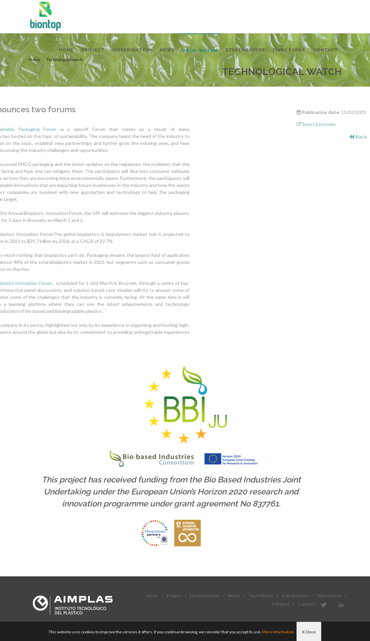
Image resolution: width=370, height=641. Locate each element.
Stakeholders (295, 595)
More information (278, 631)
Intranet (280, 604)
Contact (306, 604)
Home (152, 595)
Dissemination (204, 595)
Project (174, 595)
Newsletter (329, 595)
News (234, 595)
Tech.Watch (260, 595)
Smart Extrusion (343, 124)
